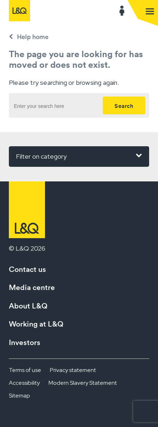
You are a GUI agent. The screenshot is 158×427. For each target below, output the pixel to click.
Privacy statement (73, 370)
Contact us (27, 269)
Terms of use (25, 370)
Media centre (32, 287)
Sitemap (19, 395)
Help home (33, 37)
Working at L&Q (36, 324)
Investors (24, 342)
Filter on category (79, 156)
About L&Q (28, 306)
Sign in (122, 11)
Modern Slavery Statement (83, 383)
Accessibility (24, 383)
